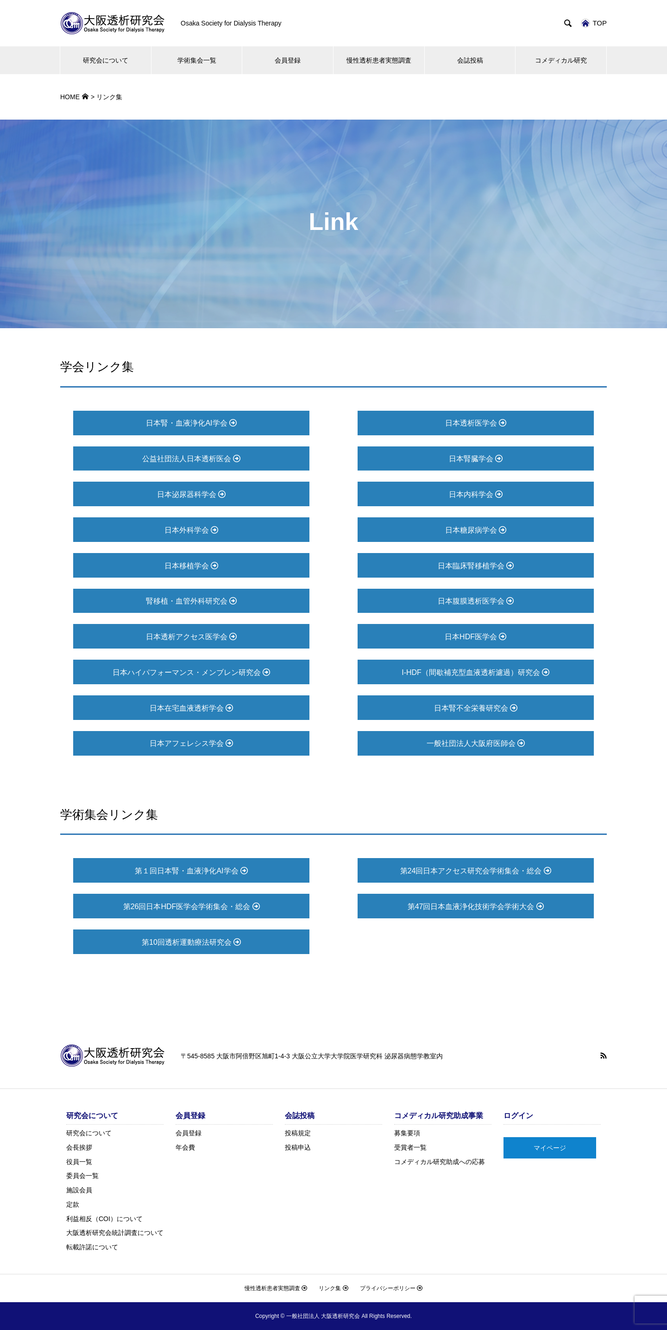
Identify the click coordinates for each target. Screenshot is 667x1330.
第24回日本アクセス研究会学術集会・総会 (475, 871)
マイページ (550, 1148)
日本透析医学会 (475, 423)
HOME (70, 97)
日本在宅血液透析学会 (191, 708)
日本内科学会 (476, 494)
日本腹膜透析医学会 (476, 601)
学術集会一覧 (196, 60)
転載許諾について (92, 1247)
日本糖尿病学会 (475, 530)
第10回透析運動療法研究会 (191, 942)
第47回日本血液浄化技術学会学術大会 (476, 906)
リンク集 (333, 1288)
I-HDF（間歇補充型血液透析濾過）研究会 (475, 672)
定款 (72, 1204)
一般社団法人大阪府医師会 (476, 743)
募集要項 (407, 1133)
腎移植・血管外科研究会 (191, 601)
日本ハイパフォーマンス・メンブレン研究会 (191, 672)
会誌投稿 (470, 60)
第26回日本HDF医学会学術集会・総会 (191, 906)
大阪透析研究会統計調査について (115, 1232)
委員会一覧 (82, 1175)
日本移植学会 (191, 566)
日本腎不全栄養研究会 (475, 708)
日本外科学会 (191, 530)
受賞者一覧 (410, 1147)
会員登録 (288, 60)
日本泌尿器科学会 (191, 494)
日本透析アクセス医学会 (191, 637)
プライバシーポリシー (391, 1288)
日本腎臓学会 (476, 459)
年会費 (185, 1147)
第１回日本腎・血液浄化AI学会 (191, 871)
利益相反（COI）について (104, 1218)
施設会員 (79, 1190)
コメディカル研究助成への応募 (439, 1161)
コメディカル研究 (561, 60)
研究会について (105, 60)
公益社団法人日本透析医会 (191, 459)
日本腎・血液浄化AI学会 (191, 423)
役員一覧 (79, 1161)
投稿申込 (298, 1147)
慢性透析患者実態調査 (378, 60)
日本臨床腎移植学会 (476, 566)
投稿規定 (298, 1133)
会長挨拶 (79, 1147)
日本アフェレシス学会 (191, 743)
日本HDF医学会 (475, 637)
